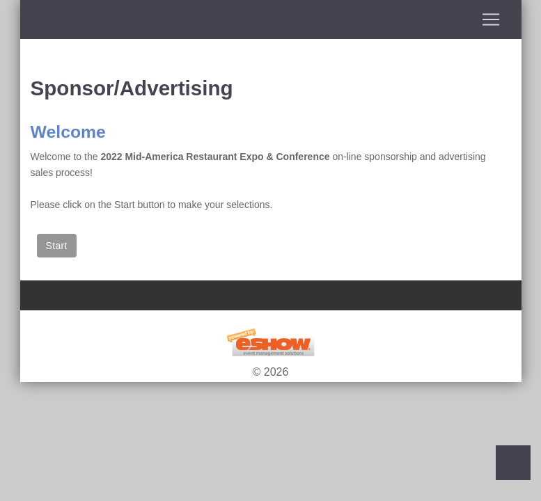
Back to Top (513, 462)
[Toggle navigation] (270, 19)
